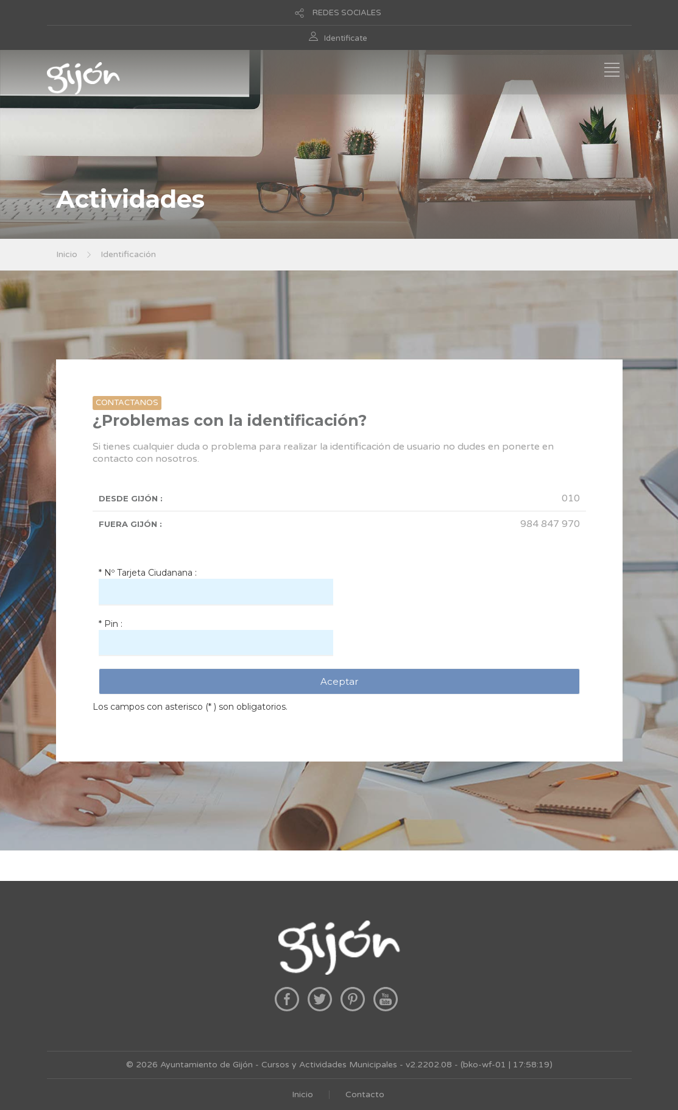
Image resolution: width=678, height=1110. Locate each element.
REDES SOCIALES (347, 13)
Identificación (128, 254)
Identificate (345, 38)
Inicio (66, 254)
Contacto (364, 1094)
